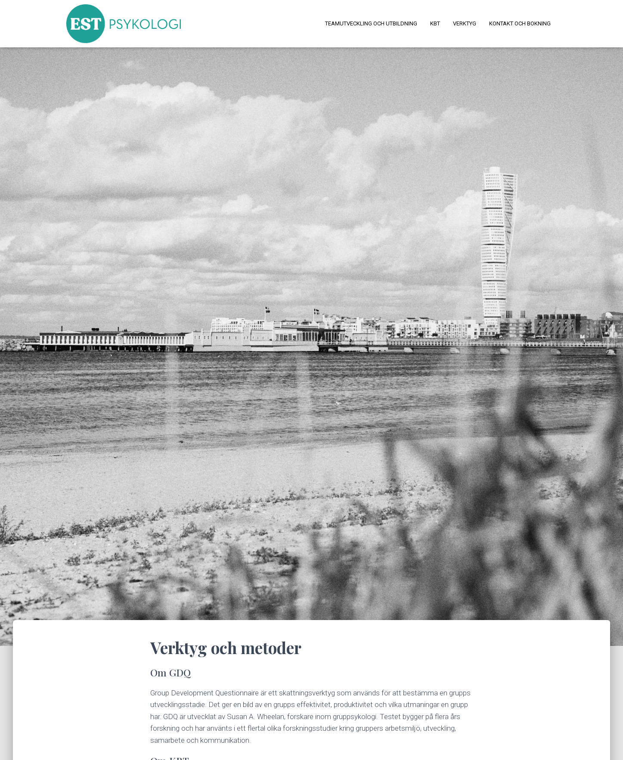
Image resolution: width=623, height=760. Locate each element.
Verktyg (464, 23)
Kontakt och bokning (520, 23)
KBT (435, 23)
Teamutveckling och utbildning (371, 23)
